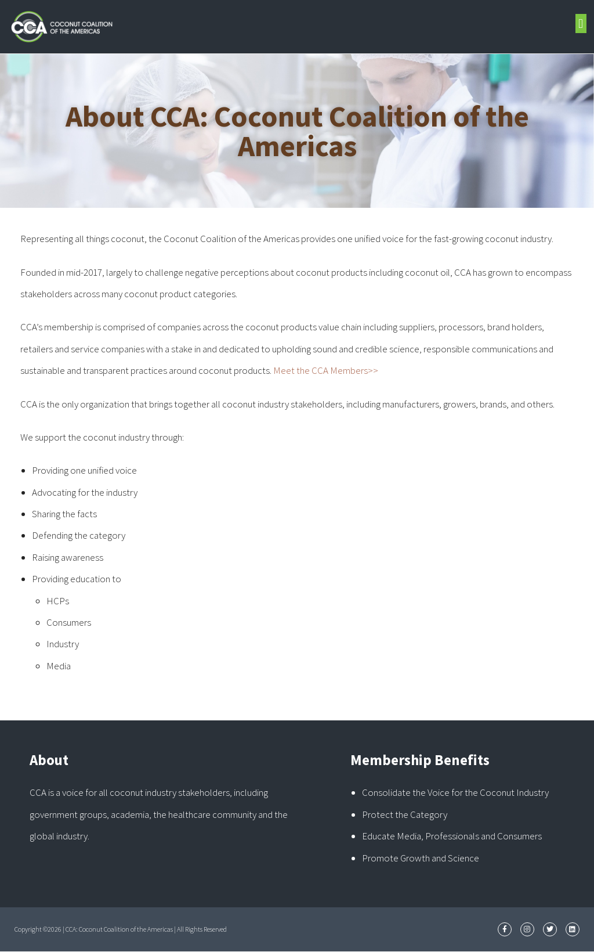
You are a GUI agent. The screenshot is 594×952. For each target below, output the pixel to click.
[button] (580, 23)
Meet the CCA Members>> (325, 370)
